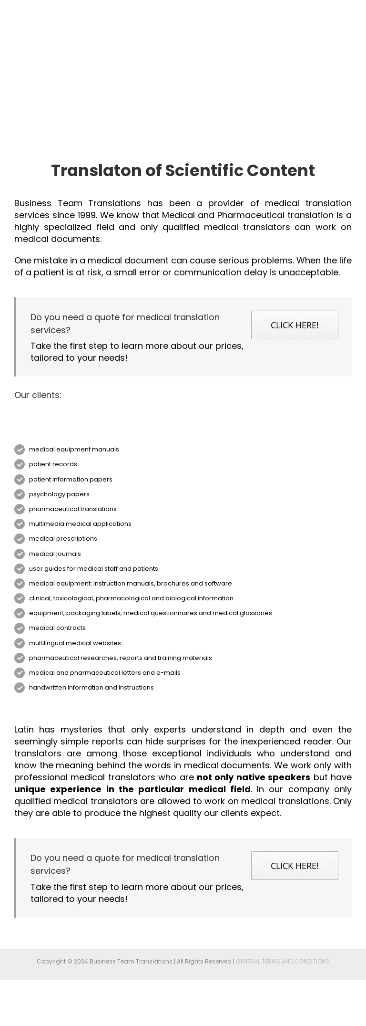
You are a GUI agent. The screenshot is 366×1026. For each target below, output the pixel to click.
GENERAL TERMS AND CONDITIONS (282, 961)
